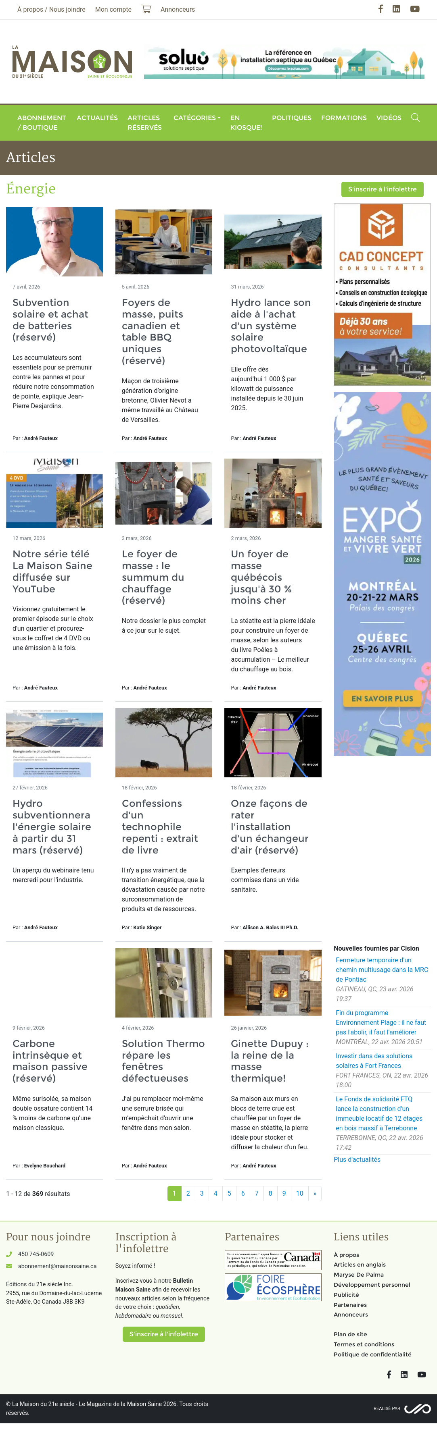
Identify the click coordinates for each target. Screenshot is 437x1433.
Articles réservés (145, 122)
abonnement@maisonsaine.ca (57, 1266)
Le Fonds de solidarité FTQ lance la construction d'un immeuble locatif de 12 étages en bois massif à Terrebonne (379, 1113)
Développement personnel (372, 1284)
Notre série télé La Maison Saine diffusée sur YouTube (52, 571)
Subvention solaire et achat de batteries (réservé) (50, 320)
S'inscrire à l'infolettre (382, 189)
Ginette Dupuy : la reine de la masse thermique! (270, 1061)
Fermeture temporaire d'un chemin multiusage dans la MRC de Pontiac (382, 969)
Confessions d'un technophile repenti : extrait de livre (160, 826)
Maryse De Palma (359, 1274)
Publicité (346, 1294)
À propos (346, 1255)
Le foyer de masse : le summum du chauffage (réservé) (153, 577)
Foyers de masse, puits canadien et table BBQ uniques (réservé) (152, 331)
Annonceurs (351, 1314)
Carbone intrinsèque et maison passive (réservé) (50, 1061)
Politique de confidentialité (373, 1354)
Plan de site (350, 1334)
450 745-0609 (36, 1254)
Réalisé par (387, 1408)
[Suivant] (315, 1193)
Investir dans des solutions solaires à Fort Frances (374, 1061)
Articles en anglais (360, 1264)
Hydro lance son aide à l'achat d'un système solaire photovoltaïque (271, 326)
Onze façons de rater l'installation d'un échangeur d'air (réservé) (270, 826)
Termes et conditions (364, 1344)
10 (299, 1193)
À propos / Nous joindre (51, 9)
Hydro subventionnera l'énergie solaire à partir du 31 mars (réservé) (52, 826)
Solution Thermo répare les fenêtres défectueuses (163, 1061)
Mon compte (113, 9)
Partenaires (350, 1304)
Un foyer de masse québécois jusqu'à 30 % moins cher (261, 577)
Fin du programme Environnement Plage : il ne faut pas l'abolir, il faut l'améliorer (381, 1022)
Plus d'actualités (357, 1159)
